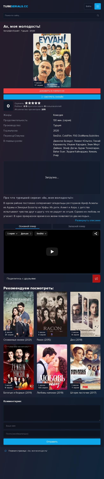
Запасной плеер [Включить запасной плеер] (76, 226)
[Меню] (97, 6)
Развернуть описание (88, 220)
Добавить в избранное (52, 91)
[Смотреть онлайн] (52, 96)
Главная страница (17, 451)
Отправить (51, 441)
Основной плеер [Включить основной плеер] (27, 226)
